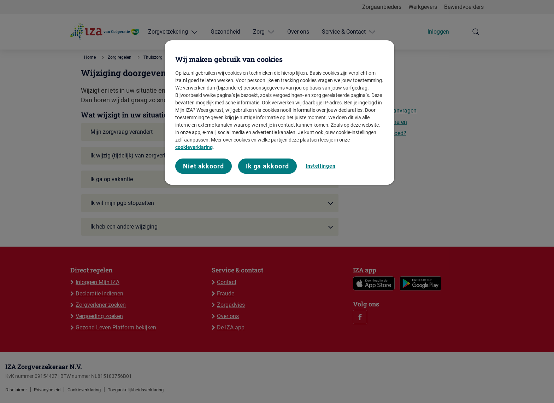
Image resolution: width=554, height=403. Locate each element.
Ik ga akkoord (267, 166)
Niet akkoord (203, 166)
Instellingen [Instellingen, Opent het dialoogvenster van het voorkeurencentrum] (320, 166)
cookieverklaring (194, 147)
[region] (279, 112)
